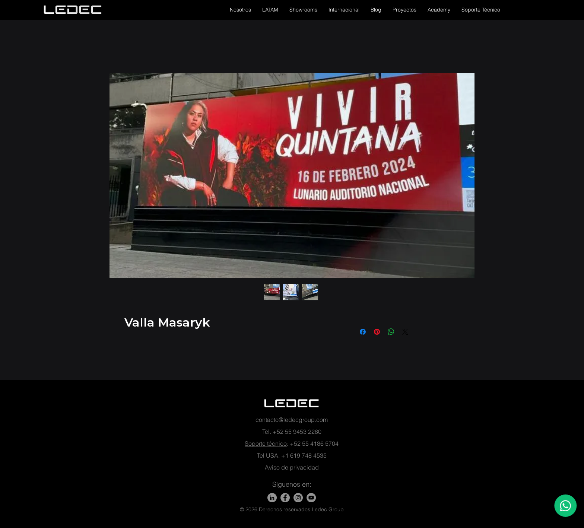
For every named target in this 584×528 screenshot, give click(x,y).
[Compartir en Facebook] (362, 331)
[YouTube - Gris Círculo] (311, 497)
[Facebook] (285, 497)
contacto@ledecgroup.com (292, 419)
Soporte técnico (266, 443)
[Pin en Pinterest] (376, 331)
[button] (240, 9)
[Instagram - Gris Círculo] (298, 497)
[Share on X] (405, 331)
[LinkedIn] (272, 497)
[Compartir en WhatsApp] (391, 331)
